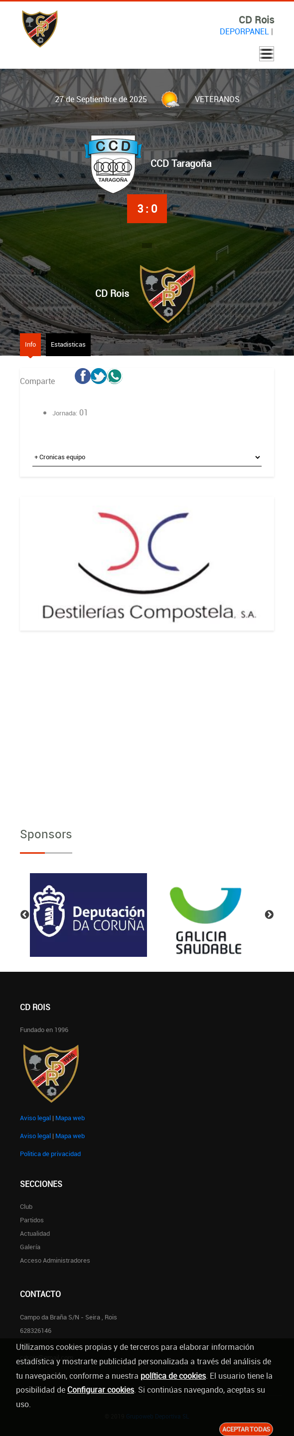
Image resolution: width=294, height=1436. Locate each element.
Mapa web (70, 1117)
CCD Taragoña (180, 163)
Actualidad (35, 1233)
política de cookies (173, 1375)
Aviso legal (35, 1117)
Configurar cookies (100, 1389)
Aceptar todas (246, 1429)
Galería (30, 1246)
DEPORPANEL (244, 31)
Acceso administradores (55, 1260)
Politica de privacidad (50, 1153)
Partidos (32, 1219)
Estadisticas (68, 344)
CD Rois (112, 293)
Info (30, 344)
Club (26, 1206)
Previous (25, 915)
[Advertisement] (147, 720)
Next (269, 915)
